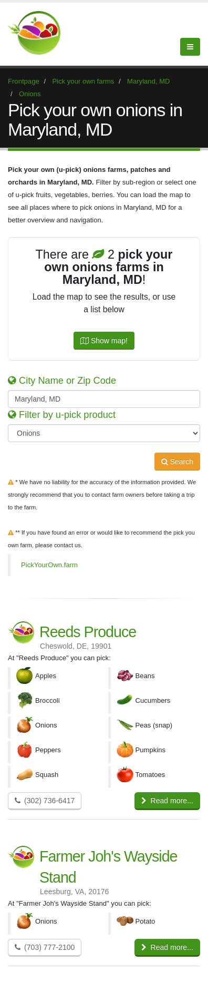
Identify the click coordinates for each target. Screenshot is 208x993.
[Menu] (190, 47)
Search (177, 461)
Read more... (167, 800)
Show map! (104, 340)
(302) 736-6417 (45, 800)
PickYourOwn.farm (49, 565)
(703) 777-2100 (45, 947)
